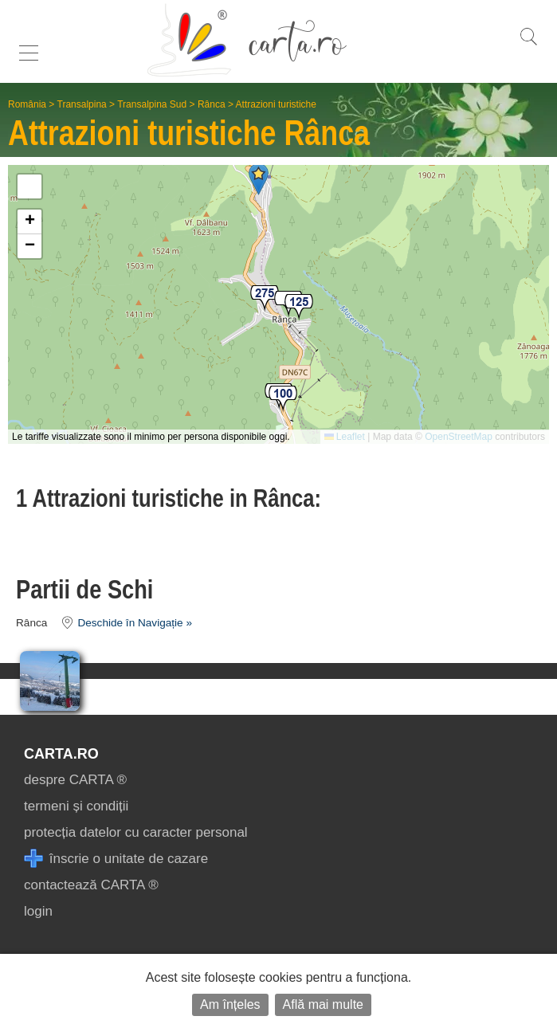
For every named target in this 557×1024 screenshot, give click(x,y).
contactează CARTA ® (91, 885)
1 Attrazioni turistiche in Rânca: (168, 498)
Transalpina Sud (151, 104)
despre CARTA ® (75, 779)
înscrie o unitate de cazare (116, 858)
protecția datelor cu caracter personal (136, 832)
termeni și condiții (76, 806)
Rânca (212, 104)
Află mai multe (323, 1004)
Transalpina (82, 104)
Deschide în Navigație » (121, 623)
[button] (264, 299)
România (27, 104)
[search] (528, 45)
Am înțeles (230, 1004)
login (38, 911)
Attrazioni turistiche (276, 104)
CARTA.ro (61, 754)
